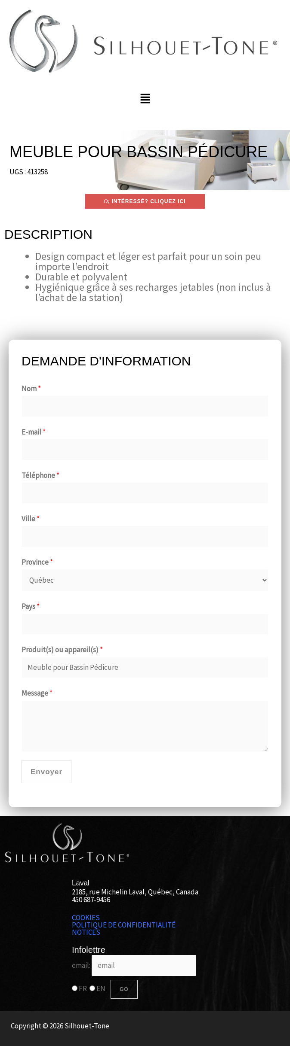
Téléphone (40, 475)
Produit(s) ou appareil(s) (62, 649)
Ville (31, 518)
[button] (145, 99)
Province (37, 562)
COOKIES (86, 917)
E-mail (34, 432)
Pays (31, 606)
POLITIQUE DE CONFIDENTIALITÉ (124, 925)
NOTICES (86, 932)
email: (134, 965)
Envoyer (46, 772)
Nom (31, 388)
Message (37, 693)
